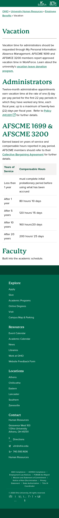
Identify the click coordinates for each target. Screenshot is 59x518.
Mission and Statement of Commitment (29, 477)
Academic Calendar (19, 339)
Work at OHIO (16, 356)
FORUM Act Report (42, 474)
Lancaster (14, 394)
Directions (18, 439)
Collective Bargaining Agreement (23, 154)
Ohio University (21, 492)
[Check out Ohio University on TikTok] (34, 496)
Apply (12, 289)
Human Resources (19, 457)
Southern (14, 400)
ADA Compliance (18, 472)
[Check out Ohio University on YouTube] (25, 498)
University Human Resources (27, 11)
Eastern (13, 388)
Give (11, 295)
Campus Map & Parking (21, 317)
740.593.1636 (20, 451)
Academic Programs (20, 300)
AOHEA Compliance (36, 472)
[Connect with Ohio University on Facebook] (11, 496)
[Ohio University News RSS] (39, 496)
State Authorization (31, 483)
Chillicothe (15, 383)
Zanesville (14, 405)
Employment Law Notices (20, 474)
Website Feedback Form (22, 361)
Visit (11, 312)
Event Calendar (17, 333)
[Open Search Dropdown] (42, 4)
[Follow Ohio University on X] (29, 496)
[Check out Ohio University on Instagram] (15, 500)
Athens (13, 377)
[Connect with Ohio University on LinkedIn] (20, 496)
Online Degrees (17, 306)
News (12, 344)
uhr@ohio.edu (20, 446)
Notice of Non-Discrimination (25, 480)
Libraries (13, 350)
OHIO (5, 11)
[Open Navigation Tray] (53, 4)
